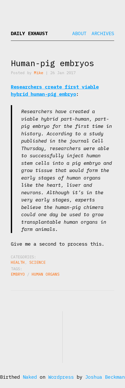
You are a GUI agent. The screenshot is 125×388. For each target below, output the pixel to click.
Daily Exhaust (29, 33)
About (79, 33)
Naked (30, 377)
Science (37, 262)
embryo (18, 274)
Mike (38, 72)
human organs (46, 274)
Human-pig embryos (52, 63)
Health (18, 262)
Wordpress (61, 377)
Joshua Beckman (105, 377)
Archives (102, 33)
